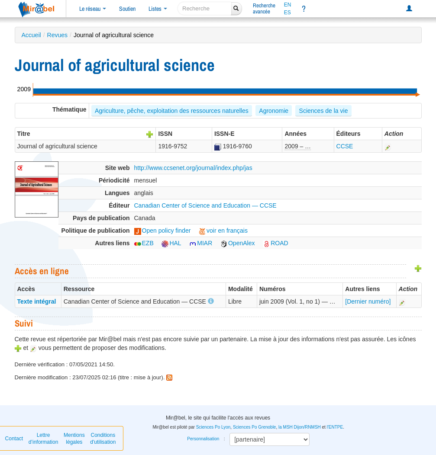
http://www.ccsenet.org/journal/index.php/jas (193, 167)
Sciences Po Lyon (213, 427)
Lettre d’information (43, 438)
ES (287, 13)
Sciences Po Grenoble (254, 427)
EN (287, 5)
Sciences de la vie (323, 110)
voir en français (223, 230)
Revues (57, 35)
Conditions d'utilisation (103, 438)
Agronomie (273, 110)
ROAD (275, 243)
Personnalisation (203, 438)
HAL (171, 243)
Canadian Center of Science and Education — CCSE (205, 205)
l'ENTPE (335, 427)
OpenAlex (237, 243)
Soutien (127, 9)
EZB (144, 243)
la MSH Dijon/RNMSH (299, 427)
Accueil (31, 35)
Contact (14, 439)
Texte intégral (36, 301)
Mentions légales (74, 438)
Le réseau (92, 9)
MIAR (200, 243)
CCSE (344, 146)
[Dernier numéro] (368, 301)
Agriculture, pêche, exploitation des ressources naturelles (172, 110)
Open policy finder (162, 230)
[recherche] (204, 8)
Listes (158, 9)
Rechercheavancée (264, 8)
